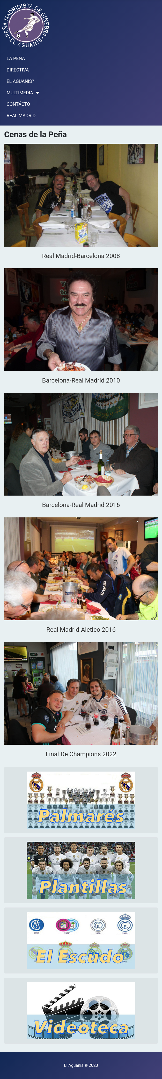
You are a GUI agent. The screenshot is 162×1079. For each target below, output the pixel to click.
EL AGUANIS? (20, 81)
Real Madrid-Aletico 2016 (81, 629)
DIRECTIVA (18, 70)
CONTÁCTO (18, 104)
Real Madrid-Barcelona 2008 (81, 256)
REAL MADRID (21, 115)
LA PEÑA (16, 58)
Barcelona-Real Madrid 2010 (81, 380)
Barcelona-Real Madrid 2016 (81, 505)
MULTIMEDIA (20, 92)
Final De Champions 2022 (81, 754)
